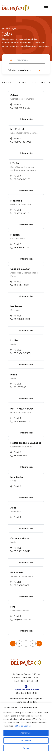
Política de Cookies (22, 726)
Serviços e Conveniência (21, 576)
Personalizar (26, 740)
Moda (22, 238)
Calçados (14, 238)
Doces (13, 132)
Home (5, 28)
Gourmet (34, 132)
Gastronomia (23, 132)
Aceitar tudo (26, 733)
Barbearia (15, 310)
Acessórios (15, 272)
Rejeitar (26, 748)
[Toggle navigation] (46, 8)
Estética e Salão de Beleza (23, 170)
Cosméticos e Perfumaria (22, 98)
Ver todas (7, 82)
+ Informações (26, 119)
